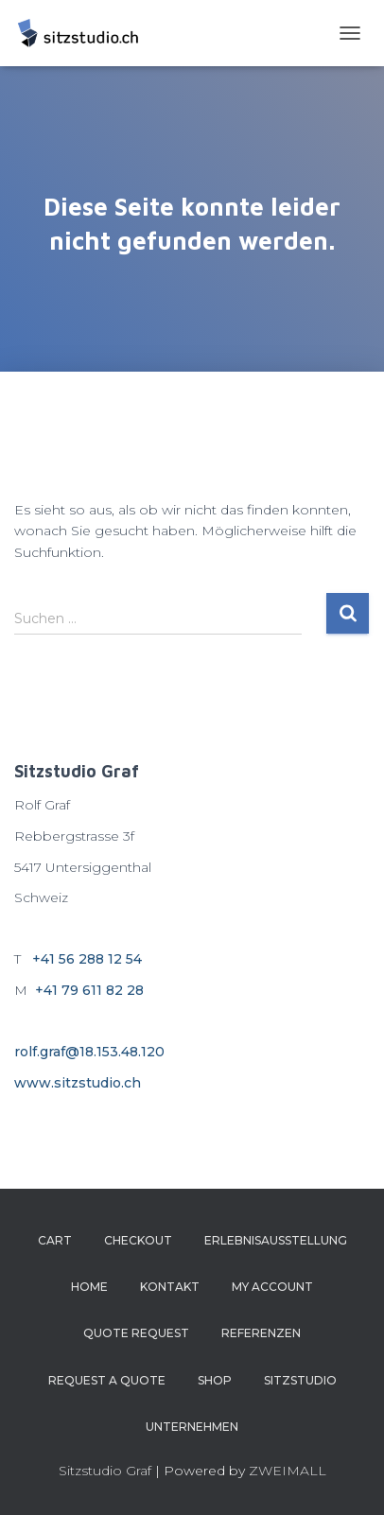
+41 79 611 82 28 (89, 990)
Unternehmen (192, 1426)
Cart (55, 1240)
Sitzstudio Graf (105, 1470)
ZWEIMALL (287, 1470)
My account (272, 1287)
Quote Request (136, 1333)
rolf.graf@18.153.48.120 (89, 1051)
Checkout (138, 1240)
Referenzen (261, 1333)
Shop (215, 1380)
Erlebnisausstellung (275, 1240)
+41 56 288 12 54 (87, 958)
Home (89, 1287)
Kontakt (170, 1287)
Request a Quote (107, 1380)
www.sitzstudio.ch (77, 1082)
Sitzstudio (300, 1380)
